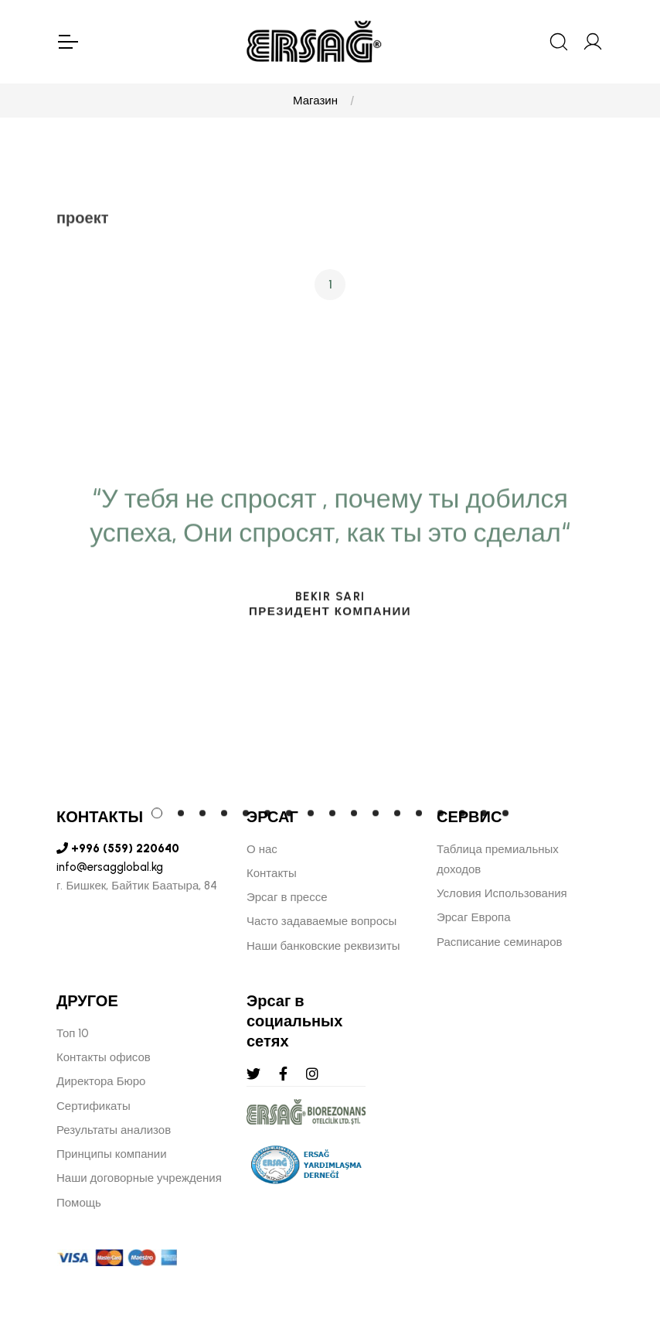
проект (82, 222)
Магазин (315, 101)
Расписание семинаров (500, 942)
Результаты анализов (113, 1130)
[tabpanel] (330, 664)
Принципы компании (111, 1154)
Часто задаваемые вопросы (321, 921)
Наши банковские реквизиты (323, 946)
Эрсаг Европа (474, 917)
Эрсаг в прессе (287, 897)
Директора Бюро (100, 1081)
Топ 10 (72, 1033)
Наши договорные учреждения (139, 1178)
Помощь (78, 1203)
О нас (262, 849)
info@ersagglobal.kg (109, 867)
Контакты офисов (103, 1057)
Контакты (272, 873)
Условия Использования (502, 893)
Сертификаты (93, 1106)
